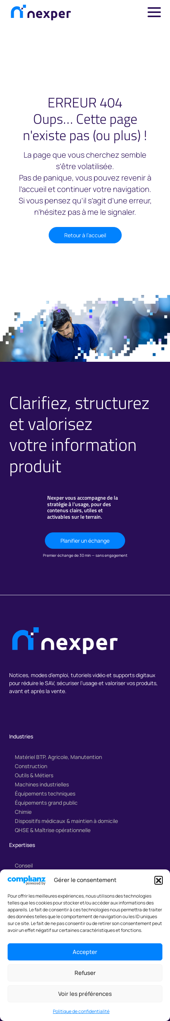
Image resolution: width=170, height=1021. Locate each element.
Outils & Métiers (34, 775)
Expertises (22, 844)
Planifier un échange (85, 540)
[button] (158, 880)
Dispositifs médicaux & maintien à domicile (66, 820)
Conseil (24, 865)
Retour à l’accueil (85, 235)
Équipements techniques (45, 793)
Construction (31, 766)
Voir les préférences (85, 994)
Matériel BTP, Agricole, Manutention (58, 757)
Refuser (85, 973)
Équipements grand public (46, 802)
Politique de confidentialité (81, 1011)
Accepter (85, 952)
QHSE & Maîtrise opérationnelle (53, 830)
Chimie (23, 811)
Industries (21, 736)
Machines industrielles (42, 784)
